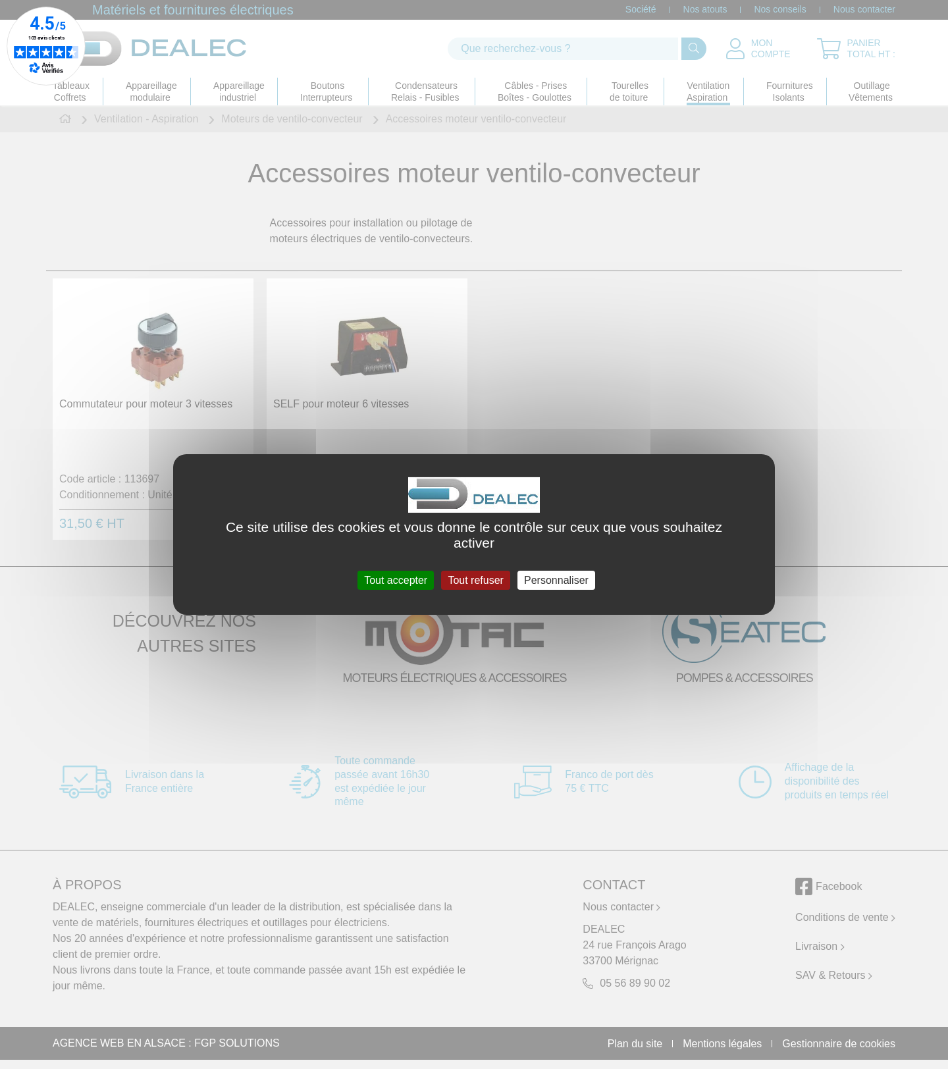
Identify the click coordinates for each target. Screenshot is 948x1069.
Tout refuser (475, 580)
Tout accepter (395, 580)
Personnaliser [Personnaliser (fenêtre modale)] (556, 580)
